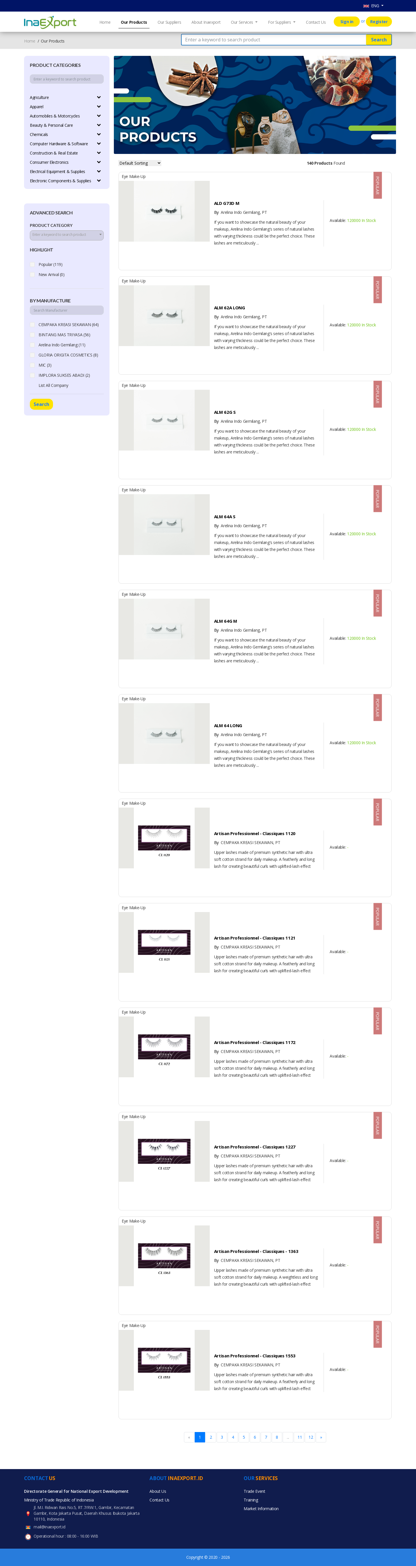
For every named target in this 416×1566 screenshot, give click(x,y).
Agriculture (39, 97)
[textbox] (66, 235)
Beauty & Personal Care (51, 125)
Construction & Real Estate (54, 153)
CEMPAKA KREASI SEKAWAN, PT (247, 842)
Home (105, 22)
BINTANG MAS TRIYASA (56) (64, 334)
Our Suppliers (169, 22)
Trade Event (254, 1491)
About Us (157, 1491)
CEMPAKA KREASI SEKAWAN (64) (69, 324)
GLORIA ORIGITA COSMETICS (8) (68, 355)
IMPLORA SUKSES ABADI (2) (64, 375)
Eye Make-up (133, 176)
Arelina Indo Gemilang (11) (62, 345)
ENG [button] (371, 5)
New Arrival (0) (52, 274)
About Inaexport (205, 22)
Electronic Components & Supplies (60, 180)
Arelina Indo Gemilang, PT (240, 212)
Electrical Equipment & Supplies (57, 171)
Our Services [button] (242, 22)
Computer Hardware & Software (59, 143)
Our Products (134, 22)
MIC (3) (45, 365)
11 (300, 1437)
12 (311, 1437)
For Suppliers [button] (280, 22)
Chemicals (39, 134)
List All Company (53, 385)
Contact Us (316, 22)
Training (251, 1500)
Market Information (261, 1508)
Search (379, 39)
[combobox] (67, 235)
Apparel (36, 106)
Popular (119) (50, 264)
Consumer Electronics (49, 162)
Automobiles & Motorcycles (55, 116)
